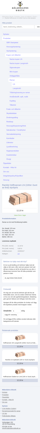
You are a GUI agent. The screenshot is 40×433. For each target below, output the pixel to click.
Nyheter (4, 392)
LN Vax (4, 413)
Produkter (17, 16)
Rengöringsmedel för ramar (11, 411)
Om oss (4, 402)
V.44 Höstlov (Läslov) (9, 408)
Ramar (35, 16)
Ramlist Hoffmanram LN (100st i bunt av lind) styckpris (20, 18)
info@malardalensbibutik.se (11, 428)
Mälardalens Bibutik (7, 16)
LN (3, 18)
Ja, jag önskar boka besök (13, 278)
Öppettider (5, 397)
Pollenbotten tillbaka (8, 416)
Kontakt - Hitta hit (8, 400)
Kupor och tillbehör (26, 16)
